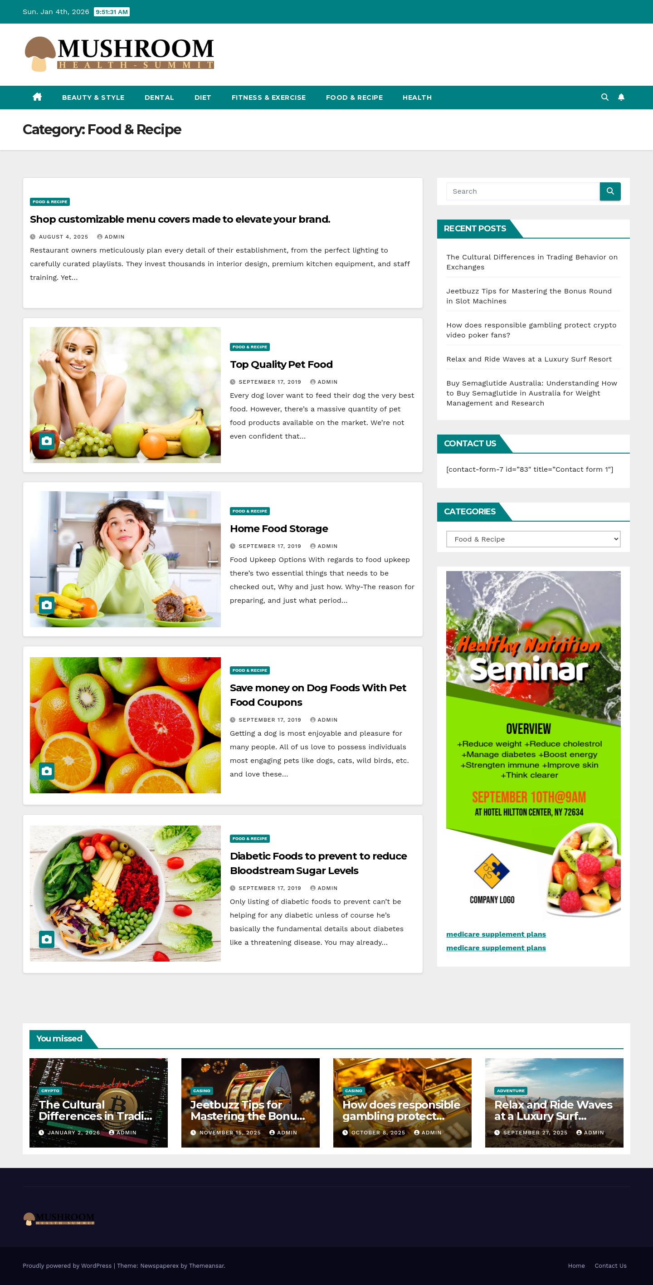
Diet (203, 97)
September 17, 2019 (271, 382)
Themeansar (206, 1265)
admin (111, 237)
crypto (50, 1090)
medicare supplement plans (496, 934)
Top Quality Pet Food (281, 364)
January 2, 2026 (75, 1132)
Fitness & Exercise (269, 97)
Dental (160, 97)
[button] (605, 97)
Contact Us (611, 1265)
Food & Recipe (354, 97)
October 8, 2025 (379, 1132)
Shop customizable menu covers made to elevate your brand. (180, 219)
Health (417, 97)
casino (201, 1090)
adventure (511, 1090)
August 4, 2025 (65, 237)
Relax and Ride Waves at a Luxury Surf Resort (529, 359)
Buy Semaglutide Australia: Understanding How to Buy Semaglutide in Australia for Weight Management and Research (531, 393)
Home (576, 1265)
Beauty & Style (93, 97)
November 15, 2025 (231, 1132)
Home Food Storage (279, 529)
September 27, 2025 (536, 1132)
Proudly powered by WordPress (68, 1265)
